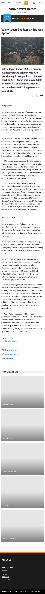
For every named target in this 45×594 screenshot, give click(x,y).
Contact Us (7, 358)
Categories (7, 3)
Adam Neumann (9, 472)
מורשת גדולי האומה (22, 9)
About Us (5, 577)
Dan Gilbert (7, 438)
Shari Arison (7, 505)
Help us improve (9, 350)
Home (4, 574)
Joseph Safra (7, 405)
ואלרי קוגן (37, 96)
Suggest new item (10, 354)
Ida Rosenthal (8, 539)
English (37, 3)
